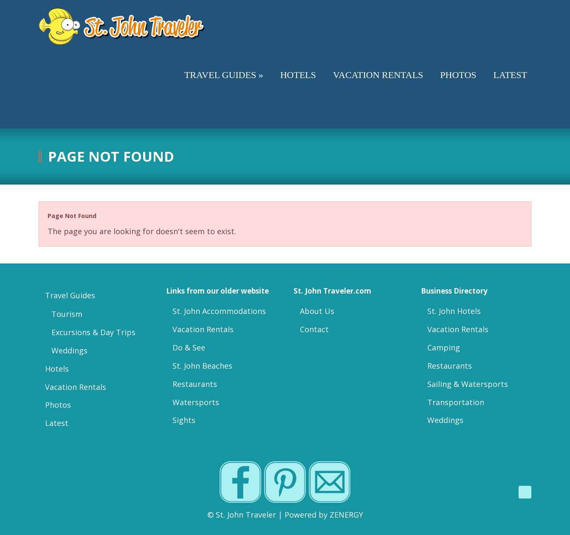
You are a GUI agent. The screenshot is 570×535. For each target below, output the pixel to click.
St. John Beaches (202, 366)
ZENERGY (346, 515)
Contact (314, 329)
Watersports (195, 402)
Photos (58, 405)
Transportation (455, 402)
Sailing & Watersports (467, 384)
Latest (56, 423)
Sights (183, 420)
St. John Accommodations (219, 311)
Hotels (57, 369)
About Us (317, 311)
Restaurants (194, 384)
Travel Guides (70, 295)
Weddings (69, 350)
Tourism (66, 314)
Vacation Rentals (75, 387)
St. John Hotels (454, 311)
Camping (443, 347)
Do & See (188, 347)
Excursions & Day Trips (93, 332)
